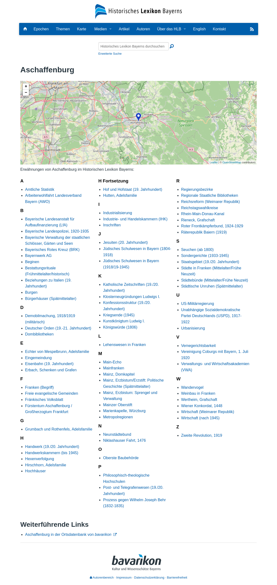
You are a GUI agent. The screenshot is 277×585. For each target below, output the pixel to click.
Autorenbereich (102, 577)
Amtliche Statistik (39, 189)
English (199, 29)
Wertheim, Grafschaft (199, 400)
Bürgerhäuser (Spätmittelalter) (50, 299)
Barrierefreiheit (177, 577)
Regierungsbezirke (197, 189)
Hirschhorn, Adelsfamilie (45, 465)
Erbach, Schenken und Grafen (50, 370)
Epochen (41, 29)
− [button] (26, 93)
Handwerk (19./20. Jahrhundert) (52, 447)
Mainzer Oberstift (117, 405)
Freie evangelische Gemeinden (51, 393)
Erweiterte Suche (110, 53)
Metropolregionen (118, 417)
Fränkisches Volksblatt (44, 400)
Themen (63, 29)
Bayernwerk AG (38, 256)
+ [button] (26, 86)
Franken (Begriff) (39, 387)
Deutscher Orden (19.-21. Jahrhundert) (58, 328)
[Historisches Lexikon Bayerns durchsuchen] (133, 46)
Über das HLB (169, 29)
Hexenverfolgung (39, 459)
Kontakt (219, 29)
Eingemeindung (38, 358)
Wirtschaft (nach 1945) (200, 418)
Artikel (124, 29)
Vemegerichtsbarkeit (198, 346)
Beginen (32, 262)
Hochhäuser (35, 471)
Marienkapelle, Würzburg (124, 411)
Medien (100, 29)
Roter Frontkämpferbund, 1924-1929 (212, 226)
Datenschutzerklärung (149, 577)
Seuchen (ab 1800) (197, 250)
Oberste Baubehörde (121, 458)
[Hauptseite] (25, 29)
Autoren (143, 29)
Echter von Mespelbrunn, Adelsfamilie (57, 352)
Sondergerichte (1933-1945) (205, 256)
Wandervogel (192, 387)
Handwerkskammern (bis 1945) (51, 453)
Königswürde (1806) (120, 327)
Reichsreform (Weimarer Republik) (210, 202)
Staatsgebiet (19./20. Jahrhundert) (210, 262)
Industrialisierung (117, 213)
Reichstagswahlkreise (199, 208)
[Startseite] (138, 11)
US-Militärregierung (197, 304)
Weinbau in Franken (198, 393)
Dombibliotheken (39, 334)
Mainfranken (113, 368)
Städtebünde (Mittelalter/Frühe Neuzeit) (214, 280)
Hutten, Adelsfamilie (120, 195)
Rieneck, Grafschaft (198, 220)
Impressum (123, 577)
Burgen (31, 292)
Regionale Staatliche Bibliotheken (209, 195)
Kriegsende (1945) (119, 315)
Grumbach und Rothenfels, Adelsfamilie (58, 429)
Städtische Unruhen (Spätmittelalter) (212, 286)
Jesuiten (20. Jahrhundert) (125, 242)
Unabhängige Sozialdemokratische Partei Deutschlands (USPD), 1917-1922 (211, 316)
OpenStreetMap (232, 162)
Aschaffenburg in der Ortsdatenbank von (68, 534)
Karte (81, 29)
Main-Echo (112, 362)
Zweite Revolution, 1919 (201, 435)
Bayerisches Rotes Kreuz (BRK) (52, 250)
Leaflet (214, 162)
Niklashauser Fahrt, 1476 (124, 440)
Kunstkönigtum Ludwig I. (124, 321)
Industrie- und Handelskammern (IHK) (135, 219)
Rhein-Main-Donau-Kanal (202, 214)
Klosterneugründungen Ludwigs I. (131, 297)
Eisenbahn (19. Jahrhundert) (49, 364)
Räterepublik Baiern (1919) (204, 232)
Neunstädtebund (117, 434)
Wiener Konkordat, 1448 (202, 406)
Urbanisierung (193, 328)
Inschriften (112, 225)
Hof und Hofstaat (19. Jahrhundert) (132, 189)
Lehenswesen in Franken (124, 345)
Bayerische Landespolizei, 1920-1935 (57, 231)
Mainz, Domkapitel (119, 374)
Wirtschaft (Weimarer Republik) (207, 412)
